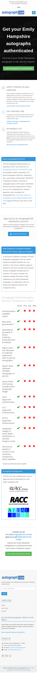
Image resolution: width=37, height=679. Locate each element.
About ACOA (4, 608)
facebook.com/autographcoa (17, 647)
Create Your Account (18, 234)
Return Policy (26, 670)
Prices (3, 605)
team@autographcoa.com (21, 2)
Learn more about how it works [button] (18, 554)
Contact (3, 611)
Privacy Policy (18, 670)
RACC (4, 407)
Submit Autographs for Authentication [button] (18, 68)
